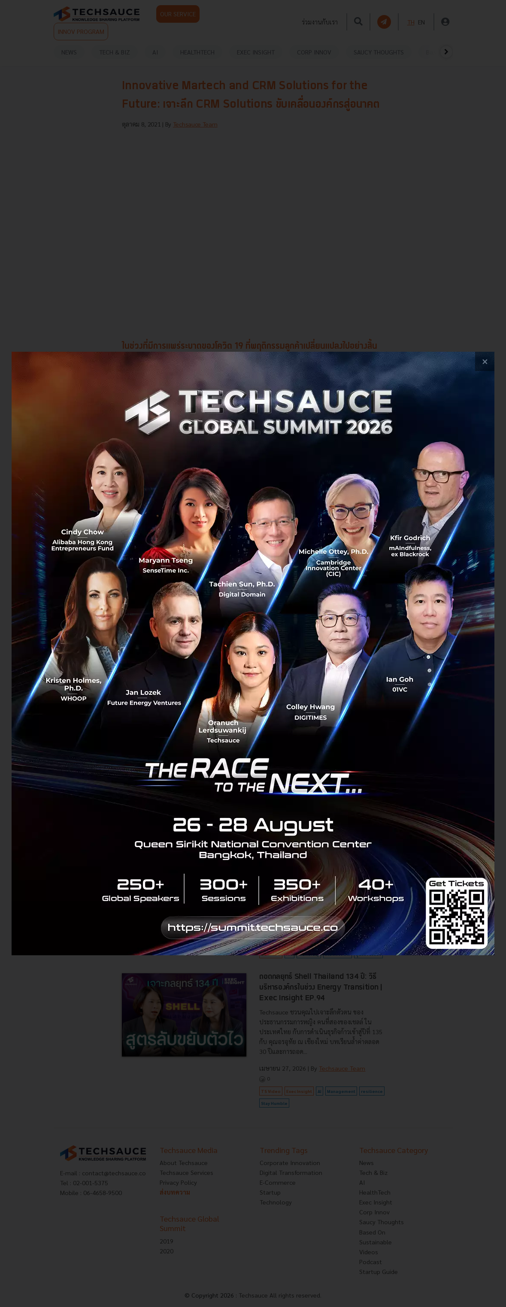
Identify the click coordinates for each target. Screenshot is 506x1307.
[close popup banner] (484, 361)
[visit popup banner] (253, 653)
